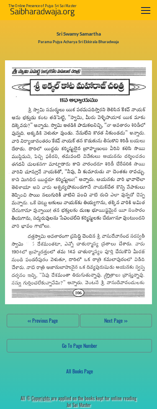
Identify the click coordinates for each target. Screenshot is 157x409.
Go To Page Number (79, 345)
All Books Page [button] (79, 371)
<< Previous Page (43, 320)
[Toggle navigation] (145, 10)
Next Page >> (115, 320)
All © (36, 398)
